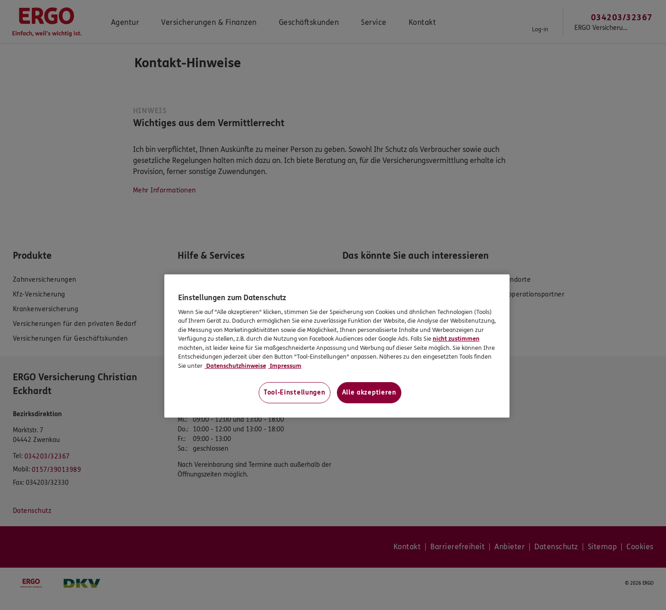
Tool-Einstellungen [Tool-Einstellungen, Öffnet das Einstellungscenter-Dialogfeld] (294, 392)
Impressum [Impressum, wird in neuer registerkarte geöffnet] (284, 366)
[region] (337, 346)
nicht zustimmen (456, 339)
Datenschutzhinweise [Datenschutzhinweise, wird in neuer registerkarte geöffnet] (235, 366)
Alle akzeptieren (369, 392)
